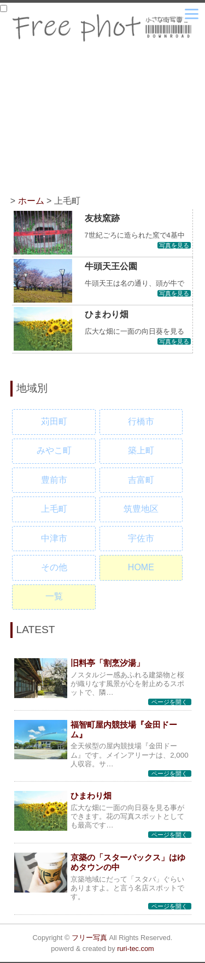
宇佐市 (141, 538)
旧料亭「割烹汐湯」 (107, 662)
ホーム (31, 200)
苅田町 (54, 421)
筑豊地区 (141, 508)
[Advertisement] (102, 124)
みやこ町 (54, 450)
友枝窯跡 (102, 218)
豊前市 (54, 480)
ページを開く (169, 702)
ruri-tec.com (135, 948)
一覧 (54, 596)
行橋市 (141, 421)
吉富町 (141, 480)
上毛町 (54, 508)
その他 (54, 567)
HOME (141, 567)
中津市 (54, 538)
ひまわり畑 (106, 314)
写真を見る (174, 245)
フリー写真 (89, 938)
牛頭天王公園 (111, 266)
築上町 (141, 450)
